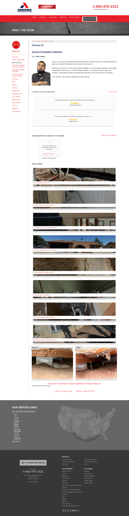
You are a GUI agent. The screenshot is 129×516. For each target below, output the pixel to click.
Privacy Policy (68, 514)
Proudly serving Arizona (100, 9)
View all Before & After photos (41, 383)
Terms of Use (78, 514)
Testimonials (16, 88)
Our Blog (14, 76)
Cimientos (65, 462)
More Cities (15, 439)
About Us (16, 49)
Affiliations (15, 106)
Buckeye (16, 422)
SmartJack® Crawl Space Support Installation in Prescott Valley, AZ (74, 381)
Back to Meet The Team (85, 389)
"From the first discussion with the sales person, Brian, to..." (73, 114)
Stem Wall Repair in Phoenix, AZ (42, 180)
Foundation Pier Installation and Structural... (44, 203)
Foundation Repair (89, 457)
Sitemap (85, 514)
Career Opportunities (18, 57)
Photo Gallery (16, 100)
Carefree (16, 423)
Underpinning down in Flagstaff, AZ (42, 292)
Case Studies (16, 94)
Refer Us (14, 103)
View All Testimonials (109, 133)
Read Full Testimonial (50, 152)
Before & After (16, 97)
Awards (14, 82)
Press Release (16, 109)
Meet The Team (17, 60)
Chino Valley (17, 429)
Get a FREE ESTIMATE (33, 460)
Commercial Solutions (90, 459)
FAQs (86, 462)
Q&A (13, 79)
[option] (74, 364)
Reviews (14, 85)
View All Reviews (113, 89)
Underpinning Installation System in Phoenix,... (45, 337)
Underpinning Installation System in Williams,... (45, 315)
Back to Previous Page (63, 389)
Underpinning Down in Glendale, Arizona (43, 270)
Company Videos (17, 91)
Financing (15, 54)
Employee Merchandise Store (71, 503)
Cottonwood (17, 435)
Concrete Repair (67, 457)
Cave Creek (17, 427)
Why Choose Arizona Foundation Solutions (18, 63)
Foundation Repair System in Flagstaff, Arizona (45, 225)
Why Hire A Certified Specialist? (18, 68)
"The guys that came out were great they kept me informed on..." (75, 98)
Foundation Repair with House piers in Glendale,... (46, 248)
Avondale (16, 418)
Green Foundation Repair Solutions (17, 72)
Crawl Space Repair (68, 459)
